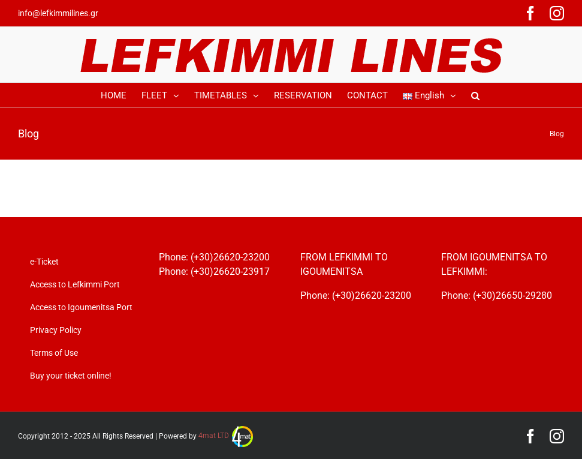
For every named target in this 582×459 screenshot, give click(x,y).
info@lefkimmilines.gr (58, 13)
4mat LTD (225, 435)
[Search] (475, 95)
